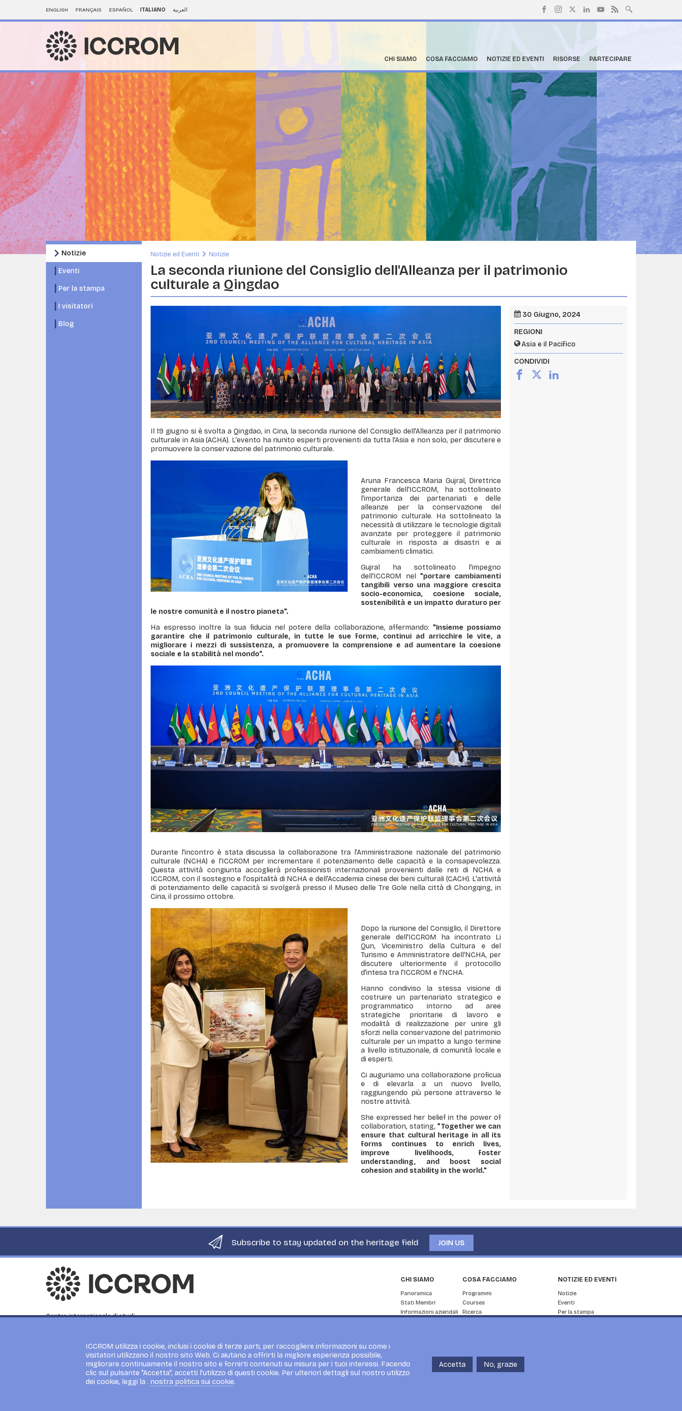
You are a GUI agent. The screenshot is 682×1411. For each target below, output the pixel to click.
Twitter (572, 9)
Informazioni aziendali (429, 1312)
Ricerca (472, 1312)
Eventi (69, 270)
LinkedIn (586, 9)
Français (89, 10)
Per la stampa (81, 288)
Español (121, 10)
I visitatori (75, 306)
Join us (451, 1243)
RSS (614, 9)
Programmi (477, 1293)
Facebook (544, 9)
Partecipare (610, 59)
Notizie (73, 253)
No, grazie (500, 1364)
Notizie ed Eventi (515, 59)
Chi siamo (400, 59)
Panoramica (416, 1293)
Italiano (152, 10)
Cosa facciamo (452, 59)
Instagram (558, 9)
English (57, 10)
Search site (629, 8)
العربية (180, 10)
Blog (66, 323)
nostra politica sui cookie (192, 1381)
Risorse (566, 59)
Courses (473, 1302)
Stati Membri (418, 1302)
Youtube (600, 9)
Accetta (452, 1364)
